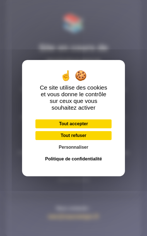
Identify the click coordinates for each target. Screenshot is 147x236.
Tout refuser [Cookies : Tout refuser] (73, 135)
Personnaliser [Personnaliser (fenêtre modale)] (73, 147)
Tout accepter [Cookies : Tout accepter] (73, 123)
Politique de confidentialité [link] (73, 158)
